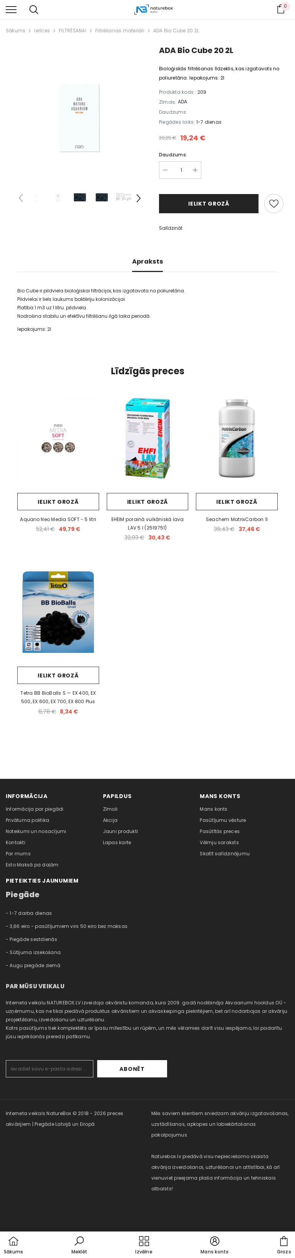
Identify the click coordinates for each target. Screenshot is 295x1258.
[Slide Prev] (21, 199)
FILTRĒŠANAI (72, 30)
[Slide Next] (138, 199)
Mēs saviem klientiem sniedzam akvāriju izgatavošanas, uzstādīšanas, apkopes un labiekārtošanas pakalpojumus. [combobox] (220, 1124)
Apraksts (147, 261)
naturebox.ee (167, 1210)
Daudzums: (173, 154)
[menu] (11, 9)
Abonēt (143, 1069)
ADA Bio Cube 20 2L (176, 30)
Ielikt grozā (208, 203)
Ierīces (42, 30)
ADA (182, 101)
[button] (79, 1245)
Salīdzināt (170, 228)
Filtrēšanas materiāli (119, 30)
